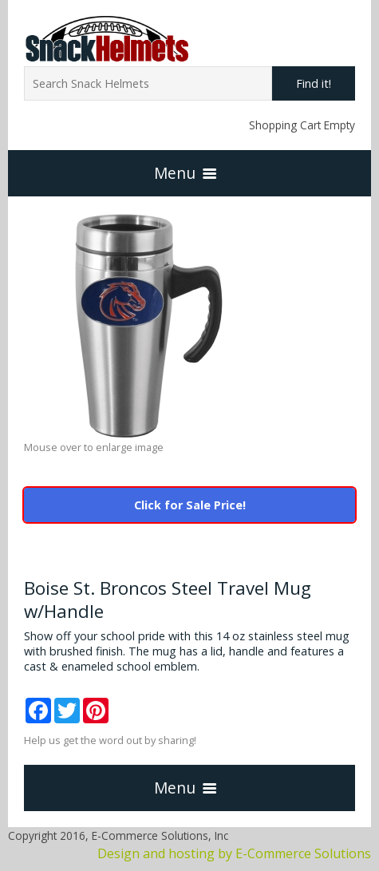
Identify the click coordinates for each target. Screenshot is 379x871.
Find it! (313, 83)
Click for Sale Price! (190, 505)
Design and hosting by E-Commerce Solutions (234, 853)
